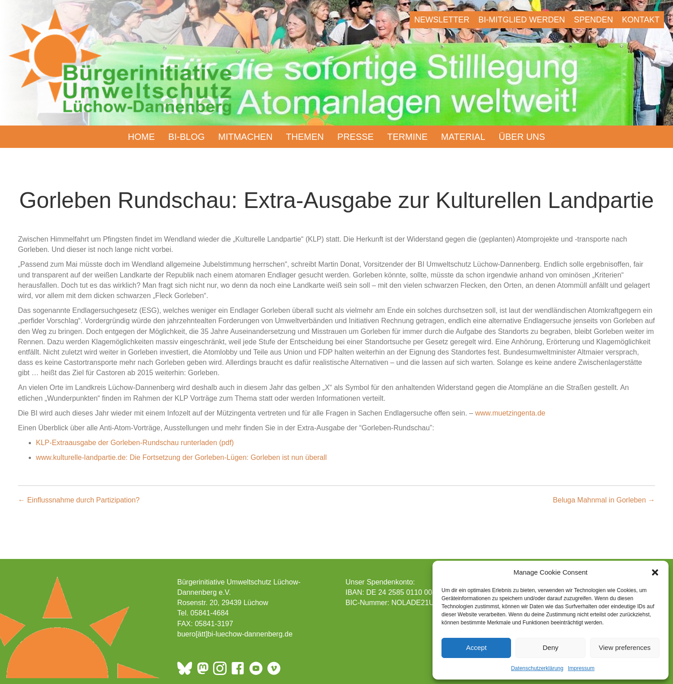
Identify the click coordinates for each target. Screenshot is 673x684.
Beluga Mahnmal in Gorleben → (604, 500)
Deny (550, 647)
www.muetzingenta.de (510, 413)
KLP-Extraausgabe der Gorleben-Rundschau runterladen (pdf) (135, 442)
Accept (476, 647)
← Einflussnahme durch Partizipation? (79, 500)
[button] (655, 572)
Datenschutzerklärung (537, 668)
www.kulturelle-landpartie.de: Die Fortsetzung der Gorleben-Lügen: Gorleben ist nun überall (181, 457)
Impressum (581, 668)
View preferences (625, 647)
